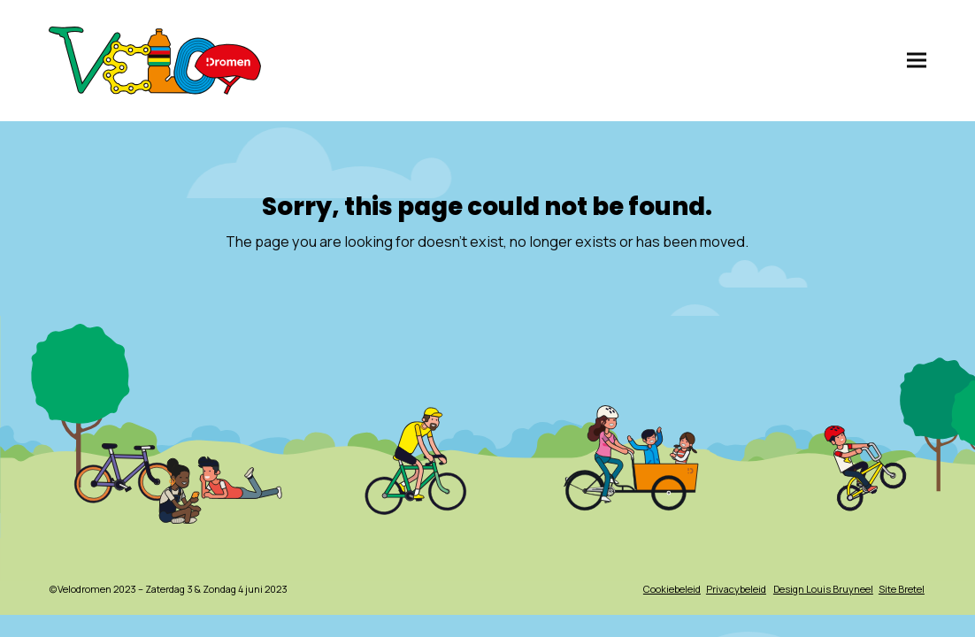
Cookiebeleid (672, 588)
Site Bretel (902, 588)
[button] (916, 60)
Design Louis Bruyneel (823, 588)
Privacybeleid (736, 588)
